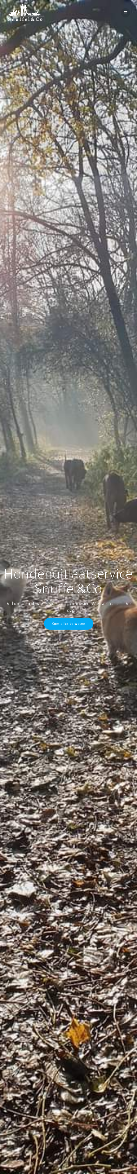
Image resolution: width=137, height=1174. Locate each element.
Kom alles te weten (68, 623)
